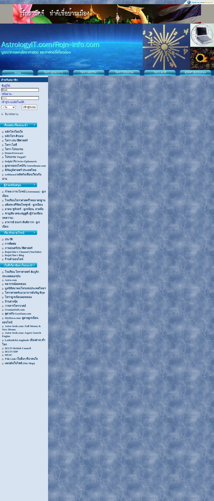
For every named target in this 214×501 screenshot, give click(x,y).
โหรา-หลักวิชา (88, 72)
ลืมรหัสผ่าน (11, 114)
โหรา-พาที (160, 72)
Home (17, 72)
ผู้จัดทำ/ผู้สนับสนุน (195, 72)
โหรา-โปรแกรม (124, 72)
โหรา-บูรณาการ (53, 72)
